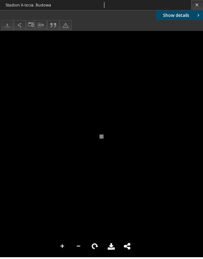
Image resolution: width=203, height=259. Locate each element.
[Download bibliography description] (41, 25)
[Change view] (30, 25)
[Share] (19, 25)
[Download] (7, 25)
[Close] (197, 5)
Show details (182, 15)
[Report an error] (65, 25)
